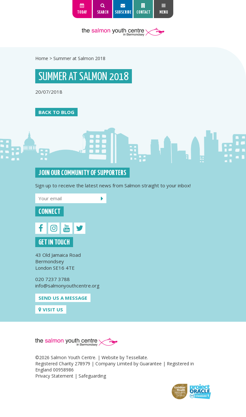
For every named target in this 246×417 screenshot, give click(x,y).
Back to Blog (56, 112)
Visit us (50, 309)
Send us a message (62, 298)
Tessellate (136, 357)
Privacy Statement (54, 376)
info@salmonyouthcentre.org (67, 285)
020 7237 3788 (52, 279)
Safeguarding (92, 376)
